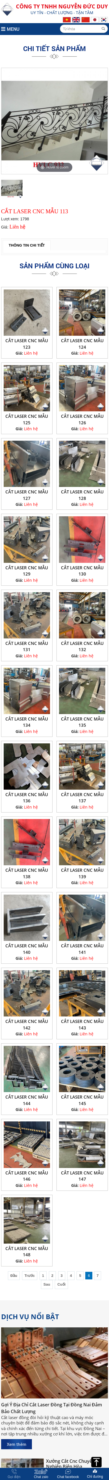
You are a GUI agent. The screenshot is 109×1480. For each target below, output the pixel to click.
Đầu (13, 1275)
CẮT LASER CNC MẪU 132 (82, 646)
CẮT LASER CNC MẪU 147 (82, 1176)
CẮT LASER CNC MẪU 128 (82, 495)
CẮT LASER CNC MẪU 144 (26, 1100)
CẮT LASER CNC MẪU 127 (26, 495)
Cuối (61, 1284)
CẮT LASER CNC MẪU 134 (26, 722)
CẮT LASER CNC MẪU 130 (82, 571)
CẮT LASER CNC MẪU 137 (82, 798)
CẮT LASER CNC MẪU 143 (82, 1024)
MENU (10, 29)
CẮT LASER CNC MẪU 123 (26, 344)
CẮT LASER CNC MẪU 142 (26, 1024)
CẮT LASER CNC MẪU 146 (26, 1176)
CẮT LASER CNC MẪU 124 (82, 344)
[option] (54, 121)
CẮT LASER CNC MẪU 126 (82, 419)
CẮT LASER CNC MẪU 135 (82, 722)
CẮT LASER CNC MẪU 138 (26, 873)
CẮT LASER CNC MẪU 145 (82, 1100)
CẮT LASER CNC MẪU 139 (82, 873)
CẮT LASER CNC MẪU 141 (82, 949)
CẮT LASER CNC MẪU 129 (26, 571)
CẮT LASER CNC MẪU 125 (26, 419)
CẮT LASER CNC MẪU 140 (26, 949)
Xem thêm (16, 1444)
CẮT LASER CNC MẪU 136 (26, 798)
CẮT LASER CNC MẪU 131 (26, 646)
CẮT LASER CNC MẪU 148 (26, 1252)
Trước (30, 1275)
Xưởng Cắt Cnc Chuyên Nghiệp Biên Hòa (70, 1465)
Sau (46, 1284)
